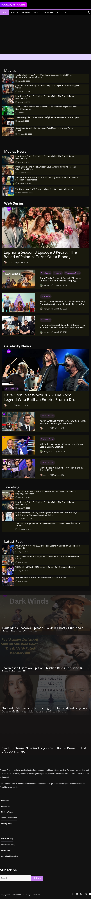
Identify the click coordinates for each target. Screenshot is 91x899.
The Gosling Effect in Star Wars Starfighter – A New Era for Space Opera (47, 117)
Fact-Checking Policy (9, 856)
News (13, 12)
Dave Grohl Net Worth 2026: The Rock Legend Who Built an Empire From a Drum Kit (41, 397)
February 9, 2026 (24, 173)
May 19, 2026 (59, 451)
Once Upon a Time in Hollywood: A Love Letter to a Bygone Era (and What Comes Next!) (45, 168)
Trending (26, 12)
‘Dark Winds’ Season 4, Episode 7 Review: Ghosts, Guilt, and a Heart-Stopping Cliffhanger (60, 279)
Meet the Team (7, 812)
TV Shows (48, 12)
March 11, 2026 (24, 102)
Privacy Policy (6, 824)
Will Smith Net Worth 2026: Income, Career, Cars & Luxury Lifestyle (62, 445)
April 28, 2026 (22, 262)
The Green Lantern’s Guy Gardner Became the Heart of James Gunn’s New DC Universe (46, 108)
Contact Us (5, 806)
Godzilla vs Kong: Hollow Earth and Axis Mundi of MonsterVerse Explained (44, 129)
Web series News (72, 273)
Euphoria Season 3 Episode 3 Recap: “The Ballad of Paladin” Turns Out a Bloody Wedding (40, 254)
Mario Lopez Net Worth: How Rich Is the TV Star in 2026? (61, 469)
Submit (37, 878)
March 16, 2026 (60, 308)
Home (4, 12)
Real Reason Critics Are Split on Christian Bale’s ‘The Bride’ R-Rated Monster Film (44, 97)
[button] (17, 12)
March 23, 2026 (24, 81)
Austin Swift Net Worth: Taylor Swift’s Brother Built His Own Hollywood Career (63, 422)
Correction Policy (8, 845)
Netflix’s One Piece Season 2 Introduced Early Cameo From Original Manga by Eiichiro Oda (62, 302)
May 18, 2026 (58, 475)
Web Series (61, 12)
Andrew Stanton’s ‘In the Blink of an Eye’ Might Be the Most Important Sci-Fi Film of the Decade (46, 178)
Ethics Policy (6, 850)
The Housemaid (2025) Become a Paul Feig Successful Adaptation (44, 189)
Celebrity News (11, 388)
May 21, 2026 (22, 405)
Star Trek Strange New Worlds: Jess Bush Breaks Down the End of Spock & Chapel (47, 524)
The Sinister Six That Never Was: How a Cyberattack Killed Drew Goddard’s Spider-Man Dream (43, 76)
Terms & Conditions (9, 818)
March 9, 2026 (23, 113)
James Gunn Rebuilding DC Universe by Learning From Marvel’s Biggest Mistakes (47, 86)
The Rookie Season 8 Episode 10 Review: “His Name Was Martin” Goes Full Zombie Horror (62, 326)
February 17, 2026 (25, 518)
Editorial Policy (7, 839)
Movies (37, 12)
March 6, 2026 (23, 121)
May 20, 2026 (58, 428)
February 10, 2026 (25, 529)
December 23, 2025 (25, 193)
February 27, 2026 (25, 134)
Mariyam (46, 285)
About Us (5, 800)
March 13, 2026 (60, 332)
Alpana (10, 262)
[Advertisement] (45, 35)
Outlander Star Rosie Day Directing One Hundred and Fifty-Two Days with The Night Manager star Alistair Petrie (46, 514)
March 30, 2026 (60, 285)
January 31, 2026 (24, 183)
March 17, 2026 (24, 91)
